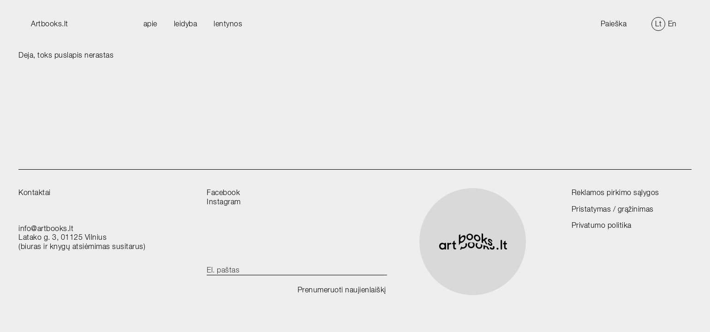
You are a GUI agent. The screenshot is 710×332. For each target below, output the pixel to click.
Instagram (224, 201)
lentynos (228, 23)
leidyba (185, 23)
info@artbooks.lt (45, 228)
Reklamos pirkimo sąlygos (615, 192)
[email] (297, 270)
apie (150, 23)
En (672, 23)
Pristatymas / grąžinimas (613, 209)
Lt (658, 23)
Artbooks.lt (49, 23)
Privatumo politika (602, 225)
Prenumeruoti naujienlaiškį (342, 289)
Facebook (223, 192)
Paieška (614, 23)
